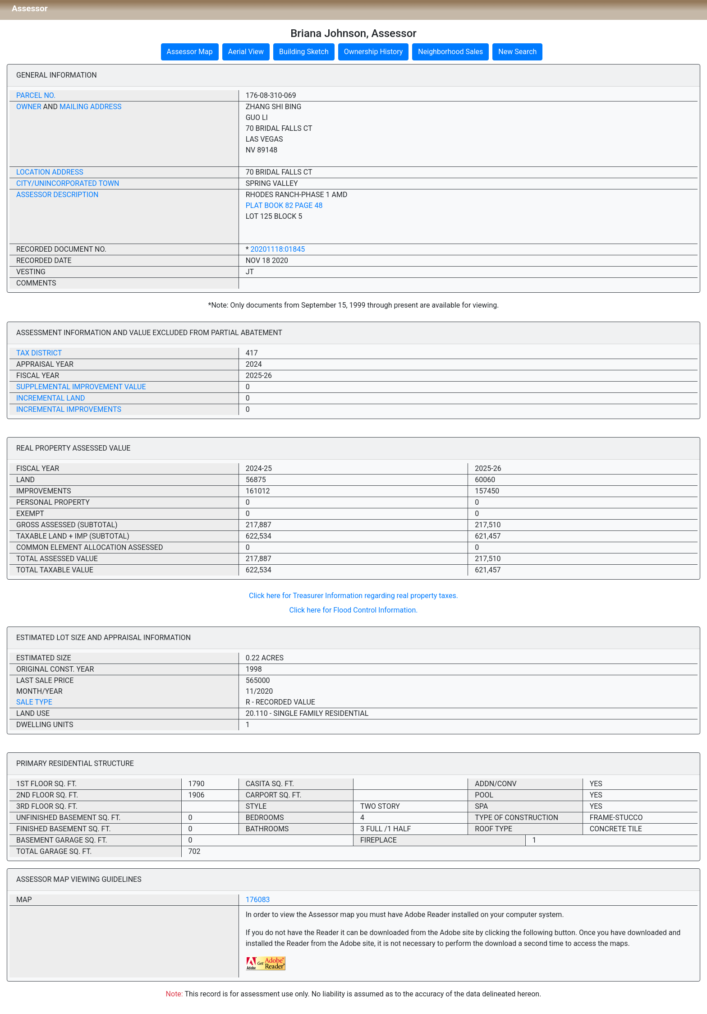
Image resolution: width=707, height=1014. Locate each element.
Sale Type (34, 702)
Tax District (39, 353)
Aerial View (246, 51)
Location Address (49, 172)
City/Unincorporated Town (67, 183)
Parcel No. (35, 95)
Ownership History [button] (373, 51)
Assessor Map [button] (190, 51)
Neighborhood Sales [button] (450, 51)
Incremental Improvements (68, 409)
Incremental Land (50, 398)
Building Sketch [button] (304, 51)
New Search (517, 51)
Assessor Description (57, 194)
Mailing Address (91, 106)
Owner (28, 106)
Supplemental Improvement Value (81, 387)
